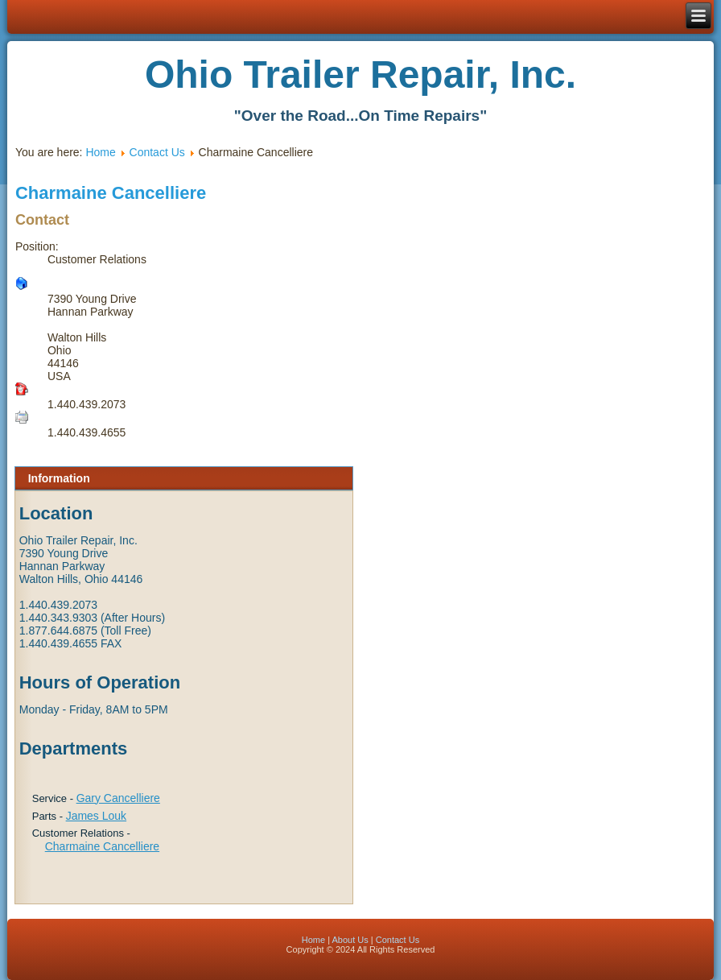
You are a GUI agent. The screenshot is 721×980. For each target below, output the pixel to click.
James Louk (96, 815)
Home (100, 152)
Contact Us (157, 152)
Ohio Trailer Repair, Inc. (360, 74)
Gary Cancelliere (118, 798)
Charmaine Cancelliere (102, 846)
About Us (350, 940)
